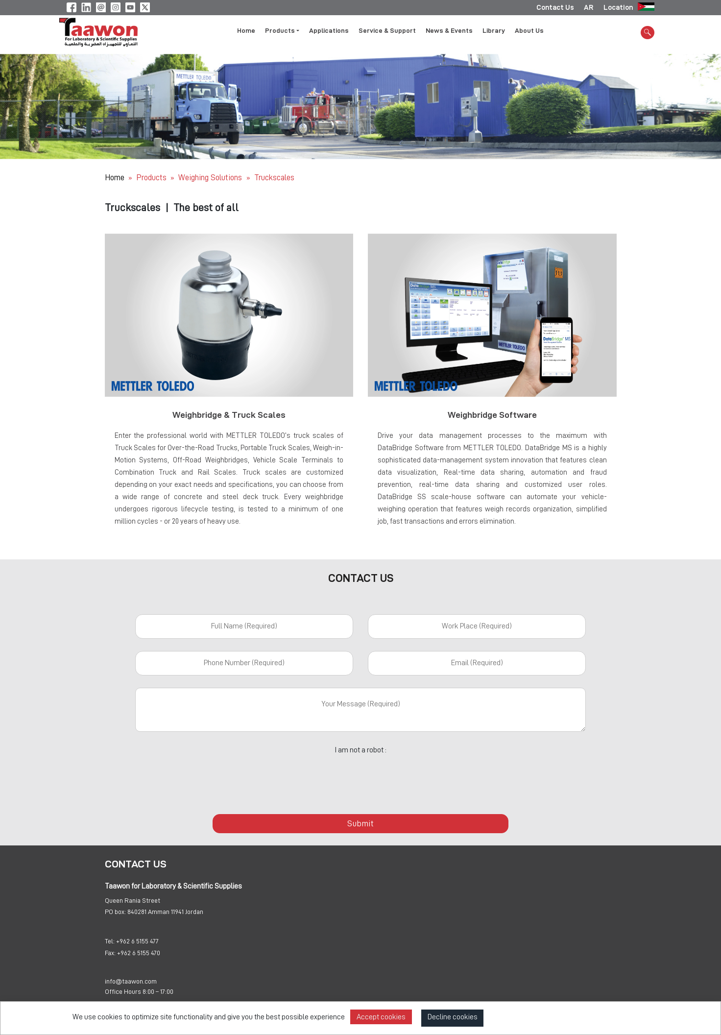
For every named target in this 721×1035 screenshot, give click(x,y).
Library (493, 30)
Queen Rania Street (132, 900)
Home (246, 30)
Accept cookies (381, 1017)
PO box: (115, 912)
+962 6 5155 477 (137, 941)
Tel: (110, 941)
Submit (360, 823)
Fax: (110, 953)
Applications (329, 30)
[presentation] (360, 779)
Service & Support (387, 30)
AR (589, 7)
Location (618, 7)
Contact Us (555, 7)
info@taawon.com (131, 981)
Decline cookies (453, 1017)
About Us (529, 30)
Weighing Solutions (211, 177)
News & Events (449, 30)
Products (151, 177)
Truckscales (274, 177)
